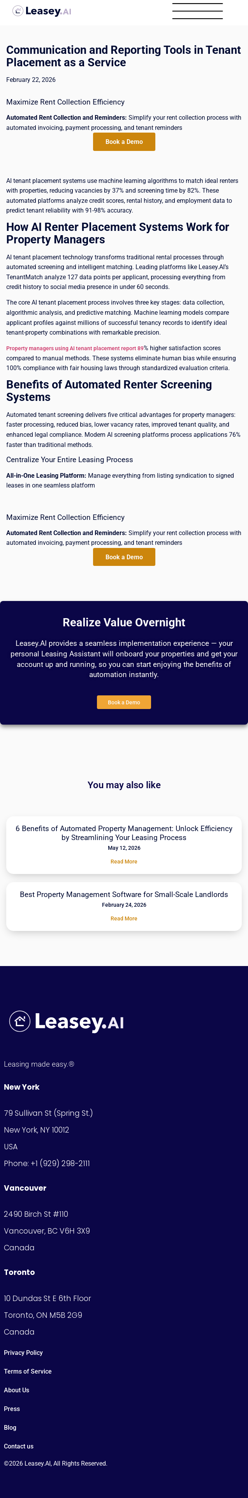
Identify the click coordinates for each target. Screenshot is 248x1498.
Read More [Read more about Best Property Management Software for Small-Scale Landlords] (124, 918)
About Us (16, 1390)
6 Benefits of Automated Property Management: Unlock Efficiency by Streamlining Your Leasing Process (124, 833)
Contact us (18, 1446)
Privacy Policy (23, 1352)
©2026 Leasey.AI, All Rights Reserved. (55, 1464)
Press (12, 1409)
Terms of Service (28, 1371)
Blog (10, 1427)
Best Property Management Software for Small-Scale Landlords (124, 894)
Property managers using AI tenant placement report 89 (75, 348)
